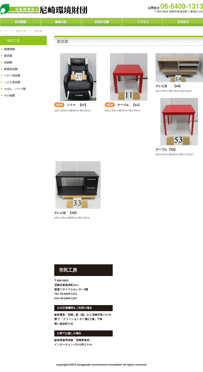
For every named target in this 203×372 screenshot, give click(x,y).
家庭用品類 (11, 69)
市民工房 (21, 31)
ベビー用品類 (12, 75)
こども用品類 (12, 82)
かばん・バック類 (15, 88)
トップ (3, 31)
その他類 (9, 95)
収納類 (8, 62)
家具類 (8, 55)
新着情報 (9, 49)
